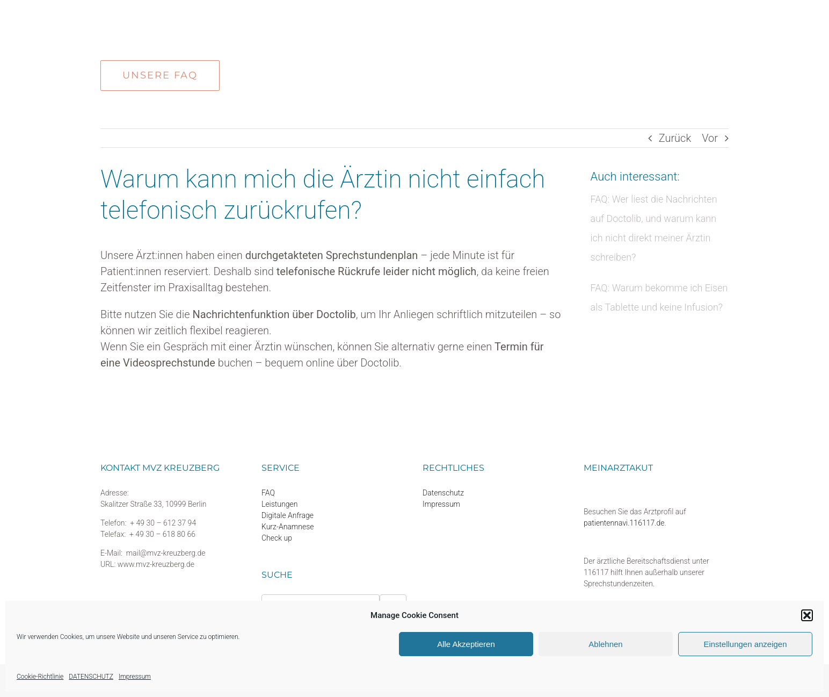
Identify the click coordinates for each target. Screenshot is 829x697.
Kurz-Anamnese (287, 526)
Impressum (135, 676)
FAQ (268, 492)
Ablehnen (605, 644)
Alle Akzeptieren (466, 644)
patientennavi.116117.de (624, 523)
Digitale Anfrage (287, 515)
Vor (710, 138)
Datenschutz (443, 492)
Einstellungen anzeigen (745, 644)
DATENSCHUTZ (91, 676)
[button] (807, 615)
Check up (276, 538)
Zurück (675, 138)
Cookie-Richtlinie (40, 676)
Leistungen (279, 504)
